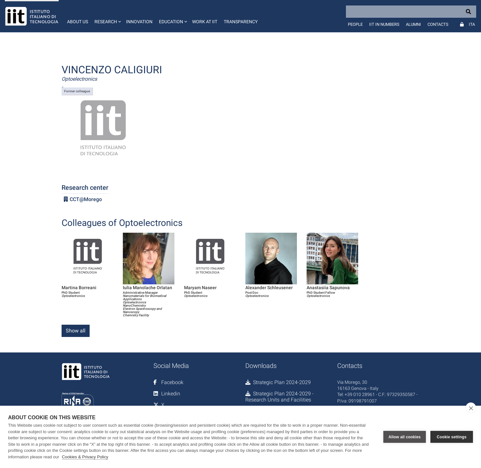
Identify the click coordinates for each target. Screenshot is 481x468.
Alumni (413, 24)
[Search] (411, 11)
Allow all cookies (404, 437)
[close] (471, 407)
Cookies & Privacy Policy (85, 456)
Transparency (241, 21)
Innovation (139, 21)
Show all (75, 331)
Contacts (437, 24)
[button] (107, 16)
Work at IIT (204, 21)
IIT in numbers (384, 24)
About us (77, 21)
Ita (472, 24)
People (355, 24)
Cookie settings (451, 437)
